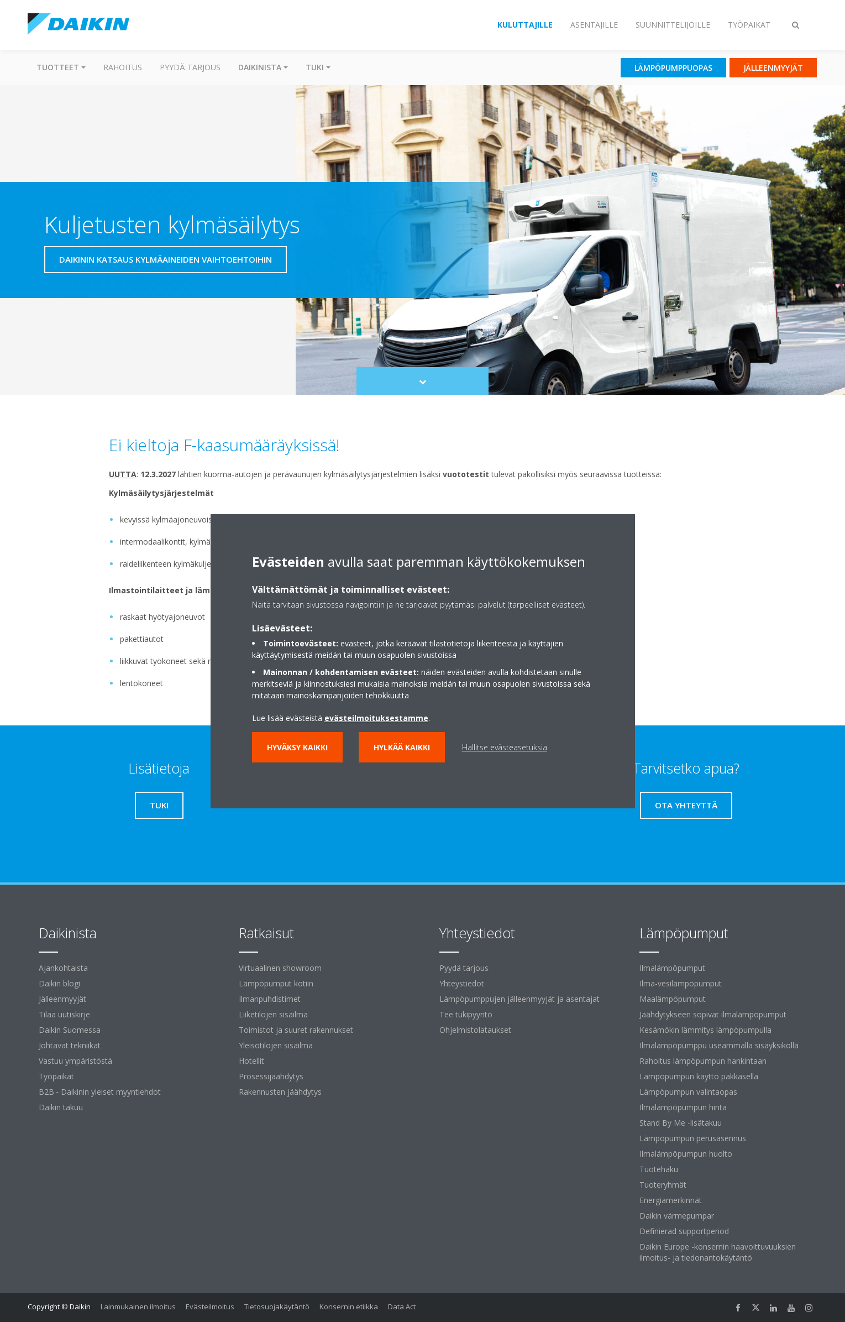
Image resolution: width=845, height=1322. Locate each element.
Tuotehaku (658, 1169)
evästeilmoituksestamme (376, 718)
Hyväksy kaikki (297, 747)
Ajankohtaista (63, 968)
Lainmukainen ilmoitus (138, 1306)
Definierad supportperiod (684, 1231)
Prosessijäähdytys (271, 1076)
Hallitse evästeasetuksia (504, 747)
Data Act (402, 1306)
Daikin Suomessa (70, 1030)
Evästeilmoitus (210, 1306)
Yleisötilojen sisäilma (276, 1045)
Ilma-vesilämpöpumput (680, 983)
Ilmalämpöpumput (672, 968)
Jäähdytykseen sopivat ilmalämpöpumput (712, 1014)
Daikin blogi (59, 983)
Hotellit (251, 1060)
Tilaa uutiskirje (64, 1014)
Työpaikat (56, 1076)
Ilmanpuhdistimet (270, 999)
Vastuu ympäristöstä (75, 1060)
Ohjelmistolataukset (475, 1030)
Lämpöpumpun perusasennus (692, 1138)
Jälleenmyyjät (62, 999)
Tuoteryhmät (662, 1184)
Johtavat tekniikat (70, 1045)
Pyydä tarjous (190, 67)
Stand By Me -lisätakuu (680, 1122)
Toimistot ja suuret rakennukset (296, 1030)
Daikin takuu (61, 1107)
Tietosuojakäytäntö (276, 1306)
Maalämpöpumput (672, 999)
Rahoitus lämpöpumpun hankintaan (703, 1060)
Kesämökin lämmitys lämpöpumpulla (705, 1030)
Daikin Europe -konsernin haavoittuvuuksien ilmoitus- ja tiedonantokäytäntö (717, 1252)
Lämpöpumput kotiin (276, 983)
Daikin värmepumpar (676, 1215)
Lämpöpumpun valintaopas (688, 1091)
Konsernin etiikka (348, 1306)
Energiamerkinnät (670, 1200)
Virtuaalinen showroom (280, 968)
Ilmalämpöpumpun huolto (685, 1153)
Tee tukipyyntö (465, 1014)
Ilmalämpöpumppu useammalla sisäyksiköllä (719, 1045)
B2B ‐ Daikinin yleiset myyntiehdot (100, 1091)
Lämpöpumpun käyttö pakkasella (698, 1076)
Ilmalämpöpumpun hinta (683, 1107)
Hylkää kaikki (402, 747)
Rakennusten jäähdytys (280, 1091)
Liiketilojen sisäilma (273, 1014)
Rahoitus (122, 67)
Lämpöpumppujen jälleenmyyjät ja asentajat (519, 999)
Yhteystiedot (461, 983)
